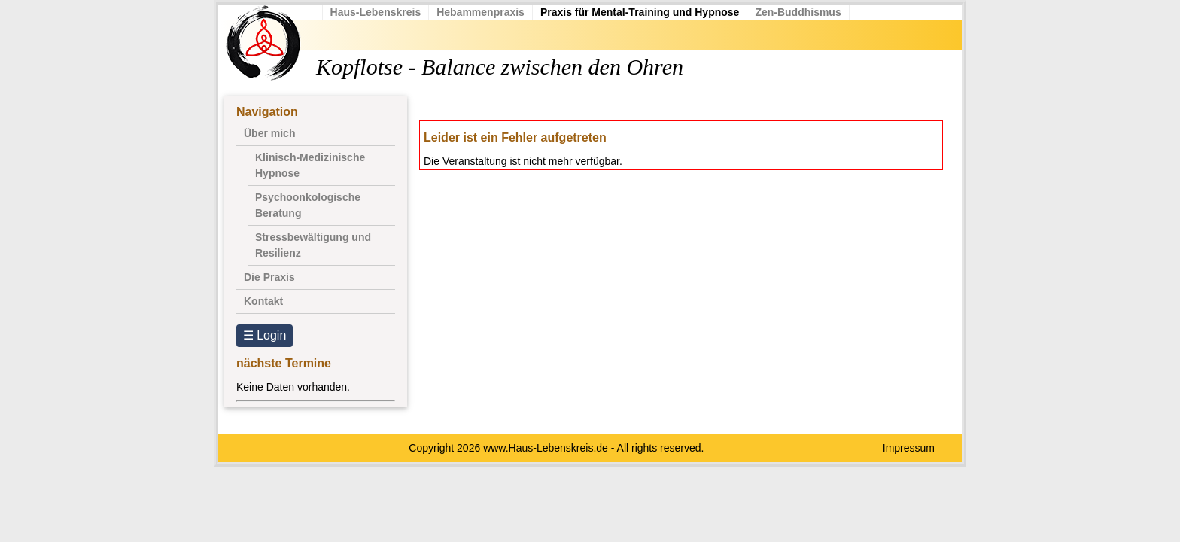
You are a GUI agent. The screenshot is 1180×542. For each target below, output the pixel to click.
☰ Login (265, 335)
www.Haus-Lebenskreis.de (545, 448)
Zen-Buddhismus (807, 12)
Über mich (269, 133)
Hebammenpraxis (490, 12)
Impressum (909, 448)
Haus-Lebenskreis (384, 12)
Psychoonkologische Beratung (307, 205)
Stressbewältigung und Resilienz (313, 245)
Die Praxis (269, 277)
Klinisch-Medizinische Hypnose (310, 165)
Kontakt (263, 301)
